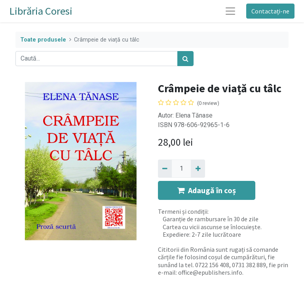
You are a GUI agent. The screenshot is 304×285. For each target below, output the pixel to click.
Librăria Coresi (41, 10)
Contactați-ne (270, 11)
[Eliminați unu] (165, 169)
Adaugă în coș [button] (206, 190)
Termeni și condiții (182, 211)
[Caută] (185, 58)
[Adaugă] (198, 169)
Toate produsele (43, 39)
